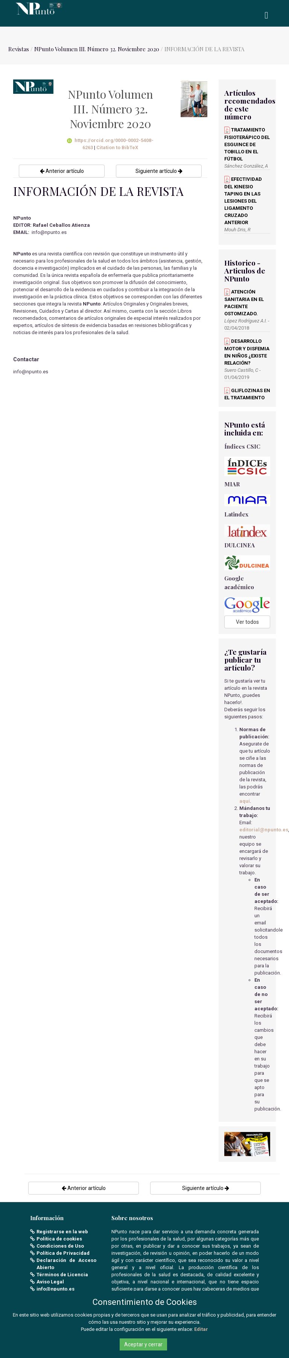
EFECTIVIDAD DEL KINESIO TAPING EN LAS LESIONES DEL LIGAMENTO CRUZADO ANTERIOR (243, 200)
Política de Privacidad (63, 1253)
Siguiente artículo (159, 171)
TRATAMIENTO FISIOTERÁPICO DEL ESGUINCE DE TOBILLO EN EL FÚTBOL (247, 144)
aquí (244, 801)
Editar (201, 1329)
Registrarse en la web (62, 1231)
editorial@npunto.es (263, 830)
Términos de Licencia (62, 1274)
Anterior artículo (62, 171)
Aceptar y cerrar (143, 1344)
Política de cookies (59, 1239)
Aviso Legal (50, 1282)
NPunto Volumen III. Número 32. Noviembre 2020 (96, 49)
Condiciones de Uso (60, 1246)
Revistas (18, 49)
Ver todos (247, 622)
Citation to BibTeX (117, 147)
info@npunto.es (56, 1289)
